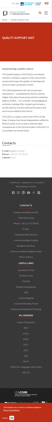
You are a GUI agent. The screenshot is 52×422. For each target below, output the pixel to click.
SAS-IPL (26, 372)
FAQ (26, 292)
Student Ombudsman (26, 286)
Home (4, 19)
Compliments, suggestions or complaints (26, 182)
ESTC (26, 344)
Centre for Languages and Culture (26, 366)
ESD (26, 327)
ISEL (26, 355)
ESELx (26, 333)
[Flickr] (38, 193)
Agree (5, 418)
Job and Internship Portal (26, 303)
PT (13, 3)
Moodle (26, 281)
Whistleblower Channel (26, 186)
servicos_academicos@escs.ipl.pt (26, 251)
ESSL (26, 350)
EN (17, 3)
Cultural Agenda (26, 298)
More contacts (26, 257)
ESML (26, 339)
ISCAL (26, 361)
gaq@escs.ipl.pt (16, 150)
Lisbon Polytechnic (26, 322)
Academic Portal (26, 270)
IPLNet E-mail (26, 275)
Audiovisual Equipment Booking (26, 309)
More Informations (11, 410)
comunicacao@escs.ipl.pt (26, 240)
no (12, 418)
